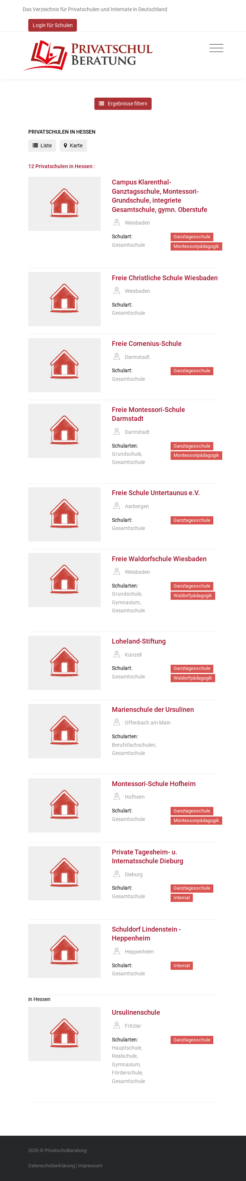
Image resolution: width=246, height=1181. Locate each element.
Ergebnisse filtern (123, 104)
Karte (73, 145)
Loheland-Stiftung (139, 641)
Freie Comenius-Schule (147, 343)
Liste (42, 145)
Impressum (90, 1165)
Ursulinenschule (136, 1012)
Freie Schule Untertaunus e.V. (156, 493)
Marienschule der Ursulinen (153, 709)
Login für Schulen (53, 25)
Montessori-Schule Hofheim (154, 784)
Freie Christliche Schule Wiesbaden (165, 278)
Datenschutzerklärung (51, 1165)
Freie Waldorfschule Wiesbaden (159, 559)
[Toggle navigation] (214, 48)
